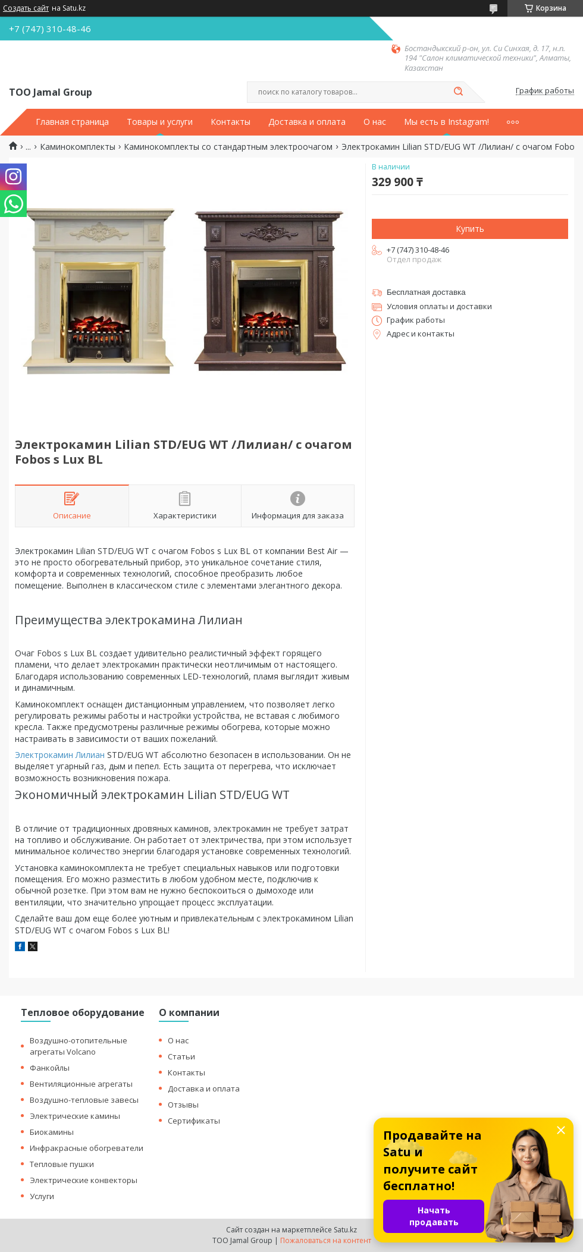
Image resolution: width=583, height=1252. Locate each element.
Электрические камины (75, 1116)
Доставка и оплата (307, 122)
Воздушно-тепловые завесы (84, 1099)
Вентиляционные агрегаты (81, 1083)
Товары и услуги (160, 122)
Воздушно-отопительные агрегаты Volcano (78, 1046)
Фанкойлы (50, 1067)
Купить (470, 228)
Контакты (230, 122)
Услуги (42, 1196)
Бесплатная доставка (426, 292)
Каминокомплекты (77, 146)
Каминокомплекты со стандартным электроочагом (228, 146)
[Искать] (458, 92)
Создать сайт (26, 8)
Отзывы (183, 1104)
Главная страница (72, 122)
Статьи (181, 1056)
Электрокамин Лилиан (60, 754)
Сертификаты (194, 1120)
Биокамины (52, 1132)
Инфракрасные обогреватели (86, 1148)
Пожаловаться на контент (325, 1240)
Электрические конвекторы (83, 1180)
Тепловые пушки (62, 1164)
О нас (374, 122)
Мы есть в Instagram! (446, 122)
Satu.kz (345, 1230)
